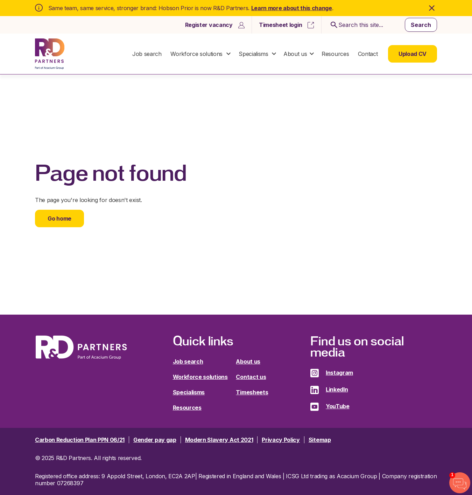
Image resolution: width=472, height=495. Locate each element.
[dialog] (236, 36)
